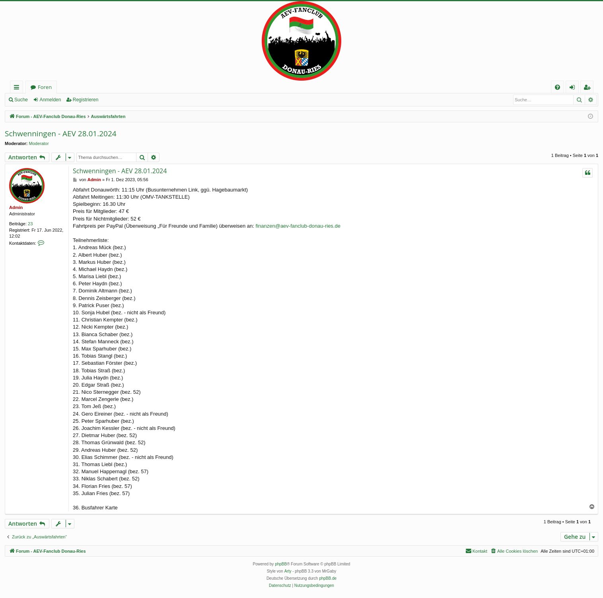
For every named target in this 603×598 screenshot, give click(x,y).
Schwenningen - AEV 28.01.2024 (61, 133)
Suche (21, 100)
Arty (288, 571)
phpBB (281, 564)
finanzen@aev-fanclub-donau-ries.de (298, 226)
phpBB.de (328, 578)
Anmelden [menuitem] (574, 88)
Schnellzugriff (18, 88)
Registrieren (86, 100)
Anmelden (50, 100)
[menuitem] (557, 87)
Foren (45, 87)
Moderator (39, 143)
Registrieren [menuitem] (588, 88)
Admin (16, 207)
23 (30, 223)
